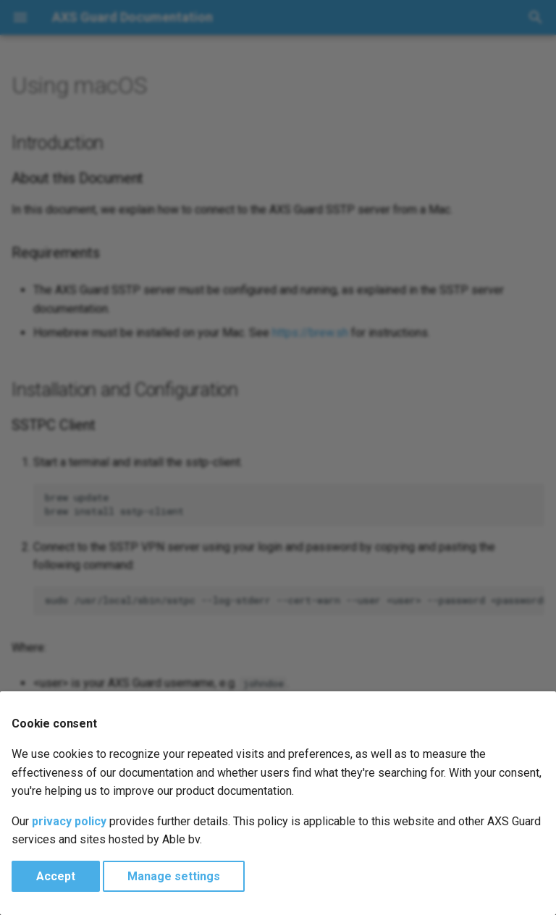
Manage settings (173, 876)
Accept (55, 876)
